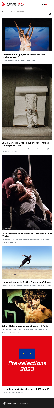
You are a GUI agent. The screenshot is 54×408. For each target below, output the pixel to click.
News (4, 11)
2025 (12, 11)
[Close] (50, 4)
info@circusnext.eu (22, 403)
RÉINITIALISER (22, 11)
